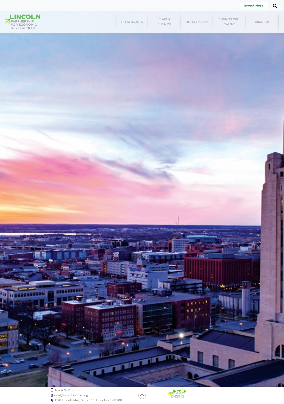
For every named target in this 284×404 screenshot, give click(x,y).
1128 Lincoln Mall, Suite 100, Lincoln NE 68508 (88, 400)
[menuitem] (132, 22)
